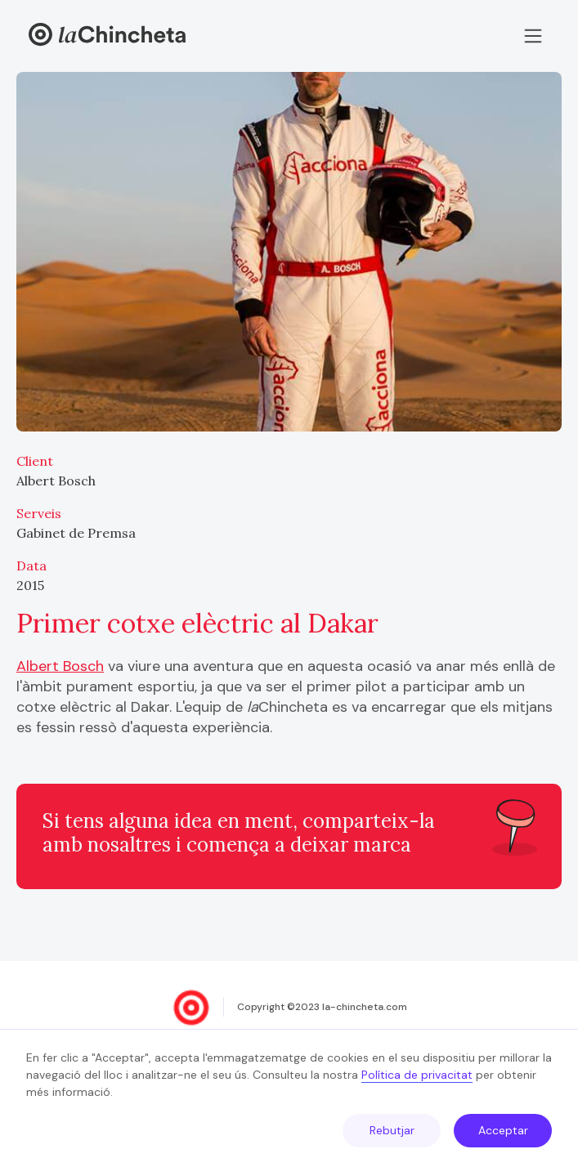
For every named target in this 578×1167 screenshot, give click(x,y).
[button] (533, 36)
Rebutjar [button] (392, 1130)
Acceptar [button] (503, 1130)
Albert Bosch (60, 666)
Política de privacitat (417, 1074)
